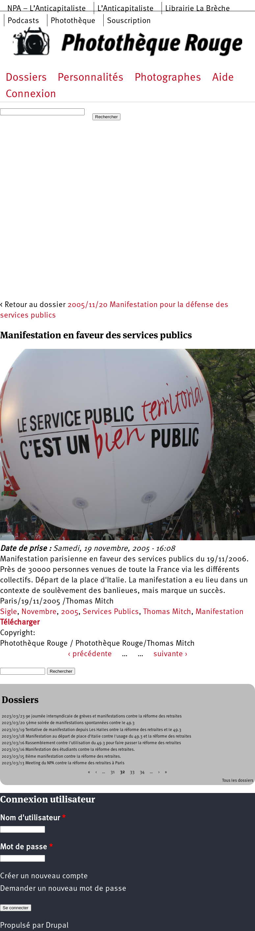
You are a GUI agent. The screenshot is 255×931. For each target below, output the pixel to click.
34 (142, 772)
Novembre (39, 612)
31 (113, 772)
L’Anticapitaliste (125, 9)
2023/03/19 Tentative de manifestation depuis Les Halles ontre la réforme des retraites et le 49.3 (91, 730)
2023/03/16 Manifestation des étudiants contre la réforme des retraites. (68, 750)
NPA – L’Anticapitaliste (46, 9)
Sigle (8, 612)
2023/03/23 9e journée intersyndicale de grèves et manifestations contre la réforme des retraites (92, 716)
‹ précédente (90, 654)
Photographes (168, 77)
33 (132, 772)
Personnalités (90, 77)
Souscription (129, 21)
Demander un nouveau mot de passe (63, 889)
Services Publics (111, 612)
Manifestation (219, 612)
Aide (223, 77)
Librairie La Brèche (197, 9)
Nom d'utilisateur (32, 818)
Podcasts (23, 21)
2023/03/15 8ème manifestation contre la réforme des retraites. (61, 756)
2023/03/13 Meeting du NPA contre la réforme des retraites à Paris (63, 763)
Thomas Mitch (167, 612)
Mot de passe (26, 847)
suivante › (170, 654)
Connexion (31, 94)
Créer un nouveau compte (44, 876)
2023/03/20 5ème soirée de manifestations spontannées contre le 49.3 (68, 723)
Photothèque (73, 21)
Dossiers (26, 77)
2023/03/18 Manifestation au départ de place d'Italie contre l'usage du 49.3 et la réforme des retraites (96, 736)
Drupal (57, 926)
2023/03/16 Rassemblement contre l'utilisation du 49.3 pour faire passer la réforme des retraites (91, 743)
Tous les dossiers (237, 780)
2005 (69, 612)
